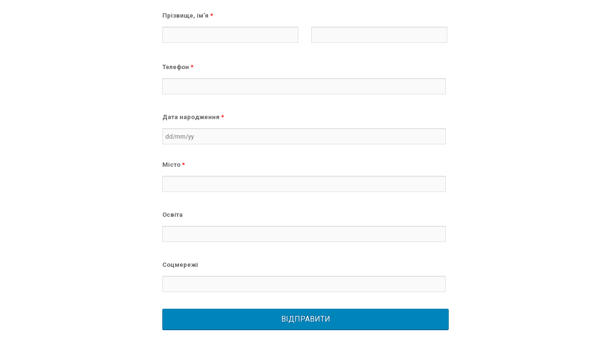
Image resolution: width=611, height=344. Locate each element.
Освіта (172, 214)
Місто (173, 164)
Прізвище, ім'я (187, 15)
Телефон (177, 67)
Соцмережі (180, 264)
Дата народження (193, 117)
